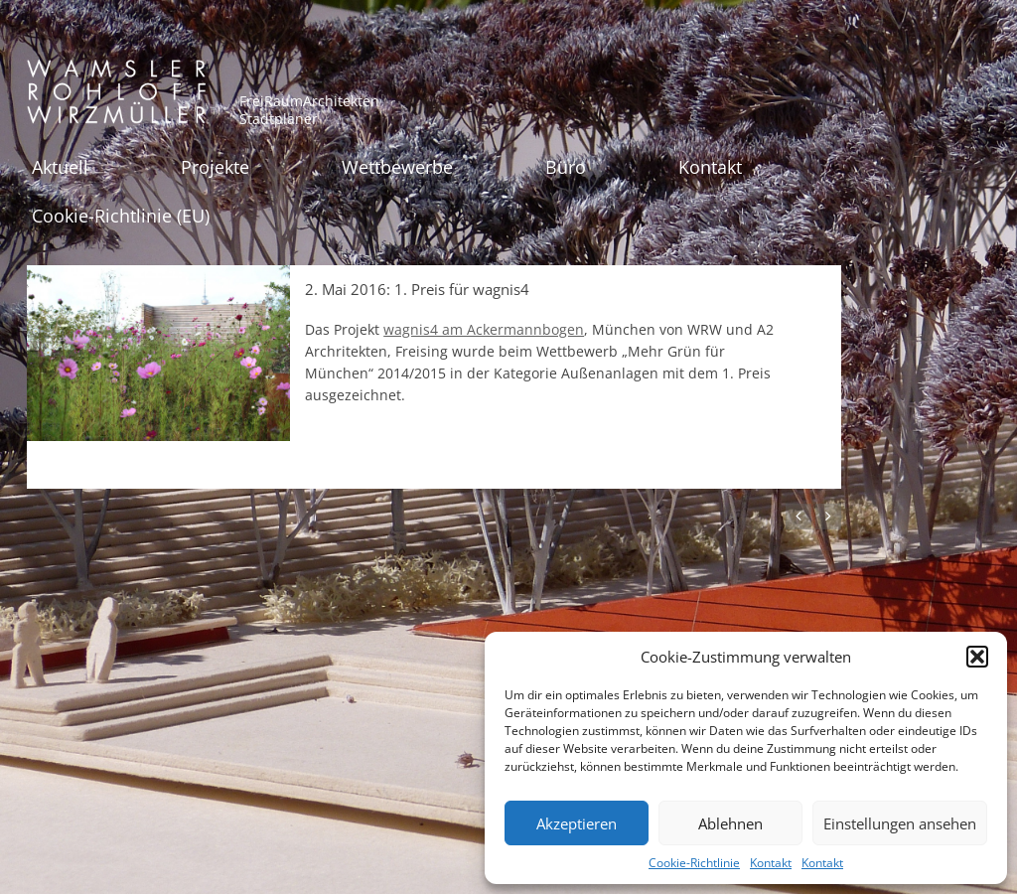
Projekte (215, 167)
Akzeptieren (576, 823)
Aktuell (60, 167)
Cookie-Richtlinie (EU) (121, 215)
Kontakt (771, 862)
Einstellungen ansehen (899, 823)
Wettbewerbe (397, 167)
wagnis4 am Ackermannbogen (483, 329)
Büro (565, 167)
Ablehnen (730, 823)
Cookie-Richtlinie (694, 862)
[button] (977, 657)
